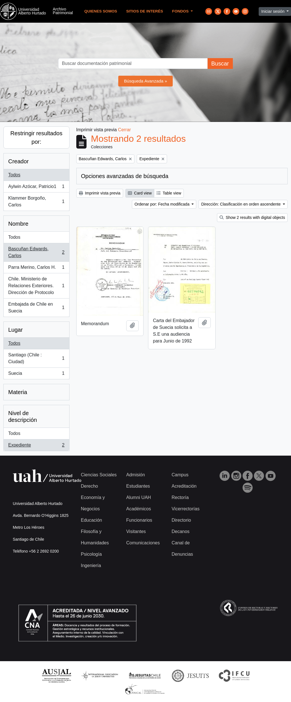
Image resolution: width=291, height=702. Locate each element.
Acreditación (184, 486)
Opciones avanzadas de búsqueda (124, 176)
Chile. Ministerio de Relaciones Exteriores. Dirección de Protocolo (36, 285)
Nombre (18, 224)
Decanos (180, 531)
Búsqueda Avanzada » (145, 81)
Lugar (15, 330)
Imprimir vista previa (100, 193)
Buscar (220, 63)
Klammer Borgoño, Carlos (36, 201)
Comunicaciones (143, 542)
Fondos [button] (181, 11)
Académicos (138, 508)
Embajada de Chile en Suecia (36, 307)
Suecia (36, 374)
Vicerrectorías (185, 508)
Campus (180, 474)
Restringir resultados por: (36, 137)
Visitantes (136, 531)
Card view (140, 193)
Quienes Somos (100, 11)
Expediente (36, 446)
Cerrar (124, 129)
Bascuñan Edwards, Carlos (36, 252)
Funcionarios (139, 520)
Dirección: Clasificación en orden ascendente (241, 204)
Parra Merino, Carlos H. (36, 268)
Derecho (89, 486)
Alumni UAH (138, 497)
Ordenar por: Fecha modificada (162, 204)
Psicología (91, 554)
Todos (14, 174)
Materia (17, 392)
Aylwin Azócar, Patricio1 (36, 187)
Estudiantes (138, 486)
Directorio (181, 520)
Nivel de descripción (22, 416)
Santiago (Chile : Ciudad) (36, 358)
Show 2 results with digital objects (252, 217)
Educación (91, 520)
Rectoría (180, 497)
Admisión (135, 474)
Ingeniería (91, 565)
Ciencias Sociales (99, 474)
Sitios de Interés (144, 11)
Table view (169, 193)
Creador (18, 161)
